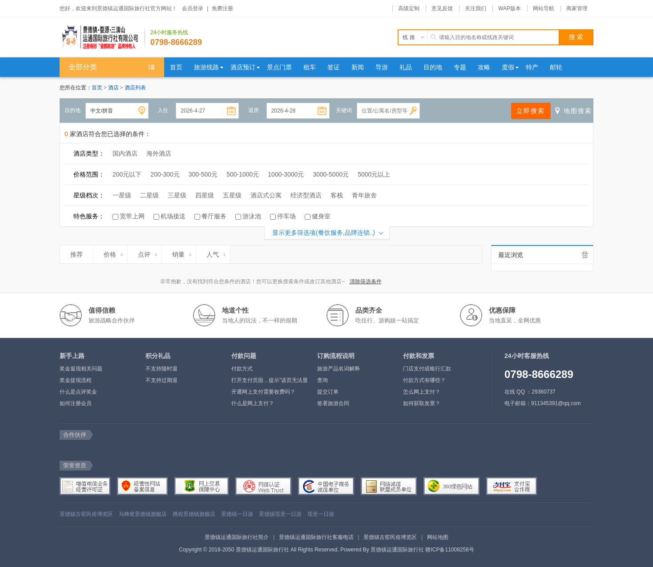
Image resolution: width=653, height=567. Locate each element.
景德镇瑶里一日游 (280, 514)
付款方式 (242, 369)
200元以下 (127, 174)
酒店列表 (135, 87)
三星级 (177, 195)
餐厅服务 (214, 216)
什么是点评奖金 (78, 392)
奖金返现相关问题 (81, 369)
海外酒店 (158, 153)
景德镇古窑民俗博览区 (86, 514)
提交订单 (328, 392)
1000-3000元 (286, 174)
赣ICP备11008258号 (449, 550)
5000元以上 (374, 174)
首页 (97, 87)
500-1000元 (242, 174)
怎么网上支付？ (421, 392)
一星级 (122, 195)
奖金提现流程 (76, 380)
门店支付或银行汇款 (427, 369)
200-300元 (164, 174)
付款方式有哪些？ (424, 380)
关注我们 (475, 8)
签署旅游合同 (333, 403)
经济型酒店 (306, 195)
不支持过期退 (161, 380)
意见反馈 (442, 8)
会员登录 (192, 8)
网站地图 (437, 537)
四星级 (204, 195)
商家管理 (577, 8)
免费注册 (222, 8)
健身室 (321, 216)
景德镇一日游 (237, 514)
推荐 (80, 253)
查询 (322, 380)
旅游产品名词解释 (338, 369)
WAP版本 (509, 8)
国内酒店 (125, 153)
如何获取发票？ (421, 403)
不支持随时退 (161, 369)
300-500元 (203, 174)
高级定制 (408, 8)
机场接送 (173, 216)
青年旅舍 (364, 195)
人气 (216, 253)
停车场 (286, 216)
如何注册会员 (76, 403)
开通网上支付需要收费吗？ (263, 392)
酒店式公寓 (266, 195)
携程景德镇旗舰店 (194, 514)
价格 (114, 253)
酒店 (114, 87)
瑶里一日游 (320, 514)
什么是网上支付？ (252, 403)
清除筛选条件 (366, 281)
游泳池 (251, 216)
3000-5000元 (331, 174)
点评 (148, 253)
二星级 (149, 195)
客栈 (337, 195)
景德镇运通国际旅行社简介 (237, 537)
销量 (182, 253)
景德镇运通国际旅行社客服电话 (316, 537)
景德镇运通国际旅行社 (397, 550)
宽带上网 (132, 216)
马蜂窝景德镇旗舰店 (143, 514)
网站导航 (543, 8)
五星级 (232, 195)
